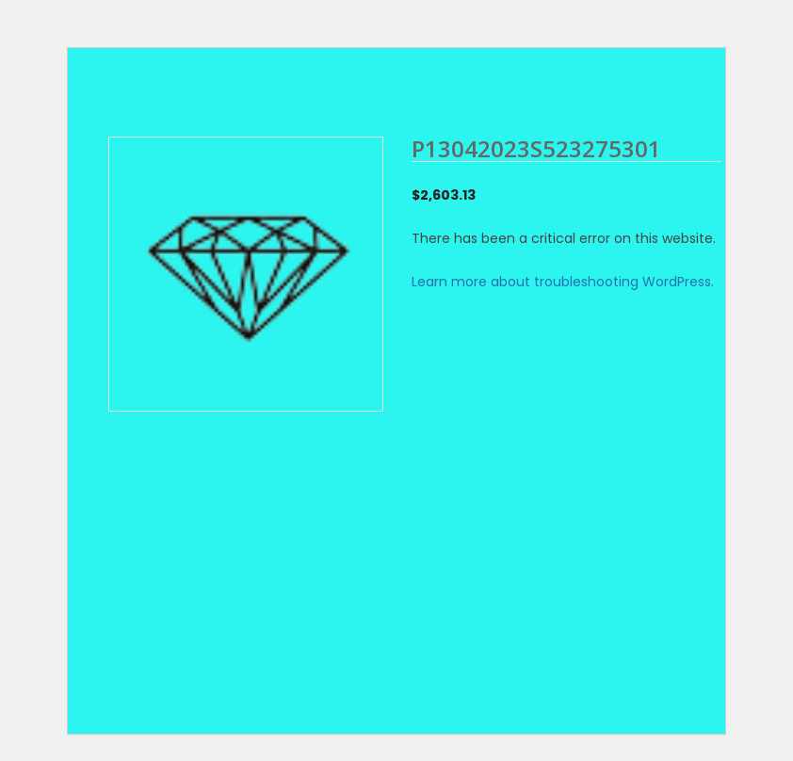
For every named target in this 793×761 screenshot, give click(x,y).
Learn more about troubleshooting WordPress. (563, 281)
